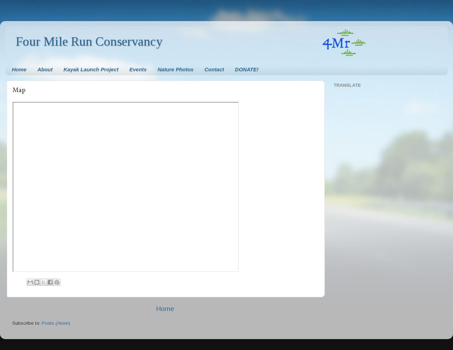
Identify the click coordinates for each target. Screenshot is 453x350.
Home (19, 69)
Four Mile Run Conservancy (89, 41)
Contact (214, 69)
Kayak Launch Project (91, 69)
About (44, 69)
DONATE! (246, 69)
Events (138, 69)
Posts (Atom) (56, 323)
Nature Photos (176, 69)
